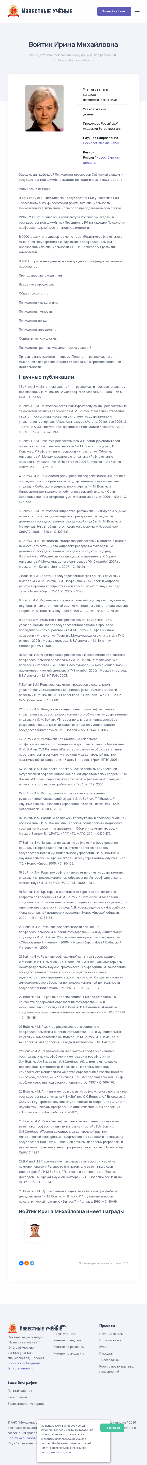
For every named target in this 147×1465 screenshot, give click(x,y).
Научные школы (111, 1334)
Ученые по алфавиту (69, 1353)
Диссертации (109, 1360)
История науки (110, 1340)
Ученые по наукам (67, 1340)
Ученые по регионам (68, 1347)
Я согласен (112, 1427)
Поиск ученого (64, 1334)
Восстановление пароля (26, 1404)
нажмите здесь (61, 1452)
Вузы (103, 1347)
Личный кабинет (114, 11)
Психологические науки (101, 143)
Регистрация (17, 1397)
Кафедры (106, 1353)
